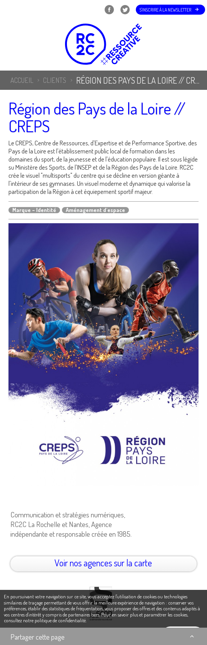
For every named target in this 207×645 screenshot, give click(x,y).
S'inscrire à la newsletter (165, 10)
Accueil (21, 80)
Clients (54, 80)
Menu (16, 9)
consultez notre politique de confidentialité (45, 620)
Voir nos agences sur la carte (103, 563)
